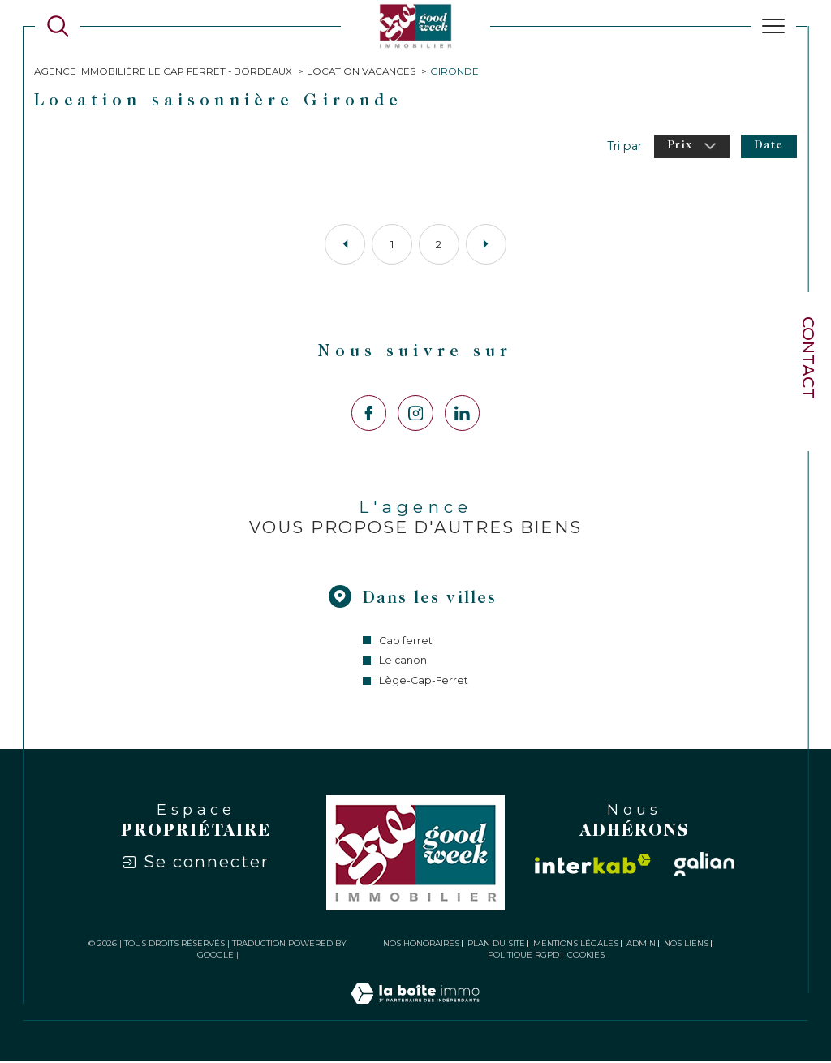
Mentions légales (575, 945)
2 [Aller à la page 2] (438, 245)
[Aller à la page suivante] (486, 245)
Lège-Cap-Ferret (424, 684)
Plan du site (496, 945)
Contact (808, 357)
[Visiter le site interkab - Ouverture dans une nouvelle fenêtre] (593, 867)
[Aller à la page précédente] (345, 245)
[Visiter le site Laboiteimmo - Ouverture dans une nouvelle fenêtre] (415, 1014)
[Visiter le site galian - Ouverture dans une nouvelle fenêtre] (704, 867)
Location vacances (362, 71)
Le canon (403, 663)
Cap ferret (406, 643)
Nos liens (686, 945)
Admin (641, 945)
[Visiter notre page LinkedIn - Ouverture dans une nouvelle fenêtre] (462, 414)
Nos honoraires (421, 945)
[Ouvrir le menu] (773, 26)
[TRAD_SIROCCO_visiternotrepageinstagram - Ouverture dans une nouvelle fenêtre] (415, 414)
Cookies (586, 957)
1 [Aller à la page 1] (392, 245)
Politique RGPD (523, 957)
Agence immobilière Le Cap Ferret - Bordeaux (164, 71)
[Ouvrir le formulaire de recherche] (57, 26)
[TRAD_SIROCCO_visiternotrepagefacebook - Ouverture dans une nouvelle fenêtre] (368, 414)
